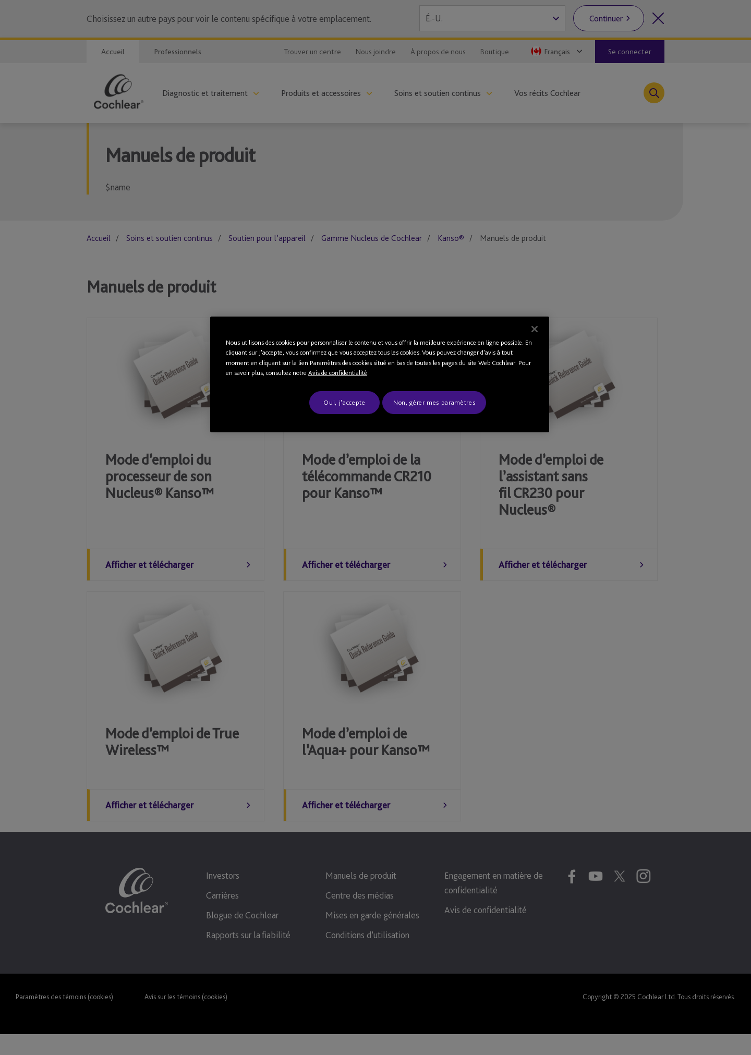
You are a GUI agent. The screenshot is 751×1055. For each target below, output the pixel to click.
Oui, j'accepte (344, 402)
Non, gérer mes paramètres (434, 402)
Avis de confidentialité (337, 373)
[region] (379, 374)
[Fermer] (534, 329)
